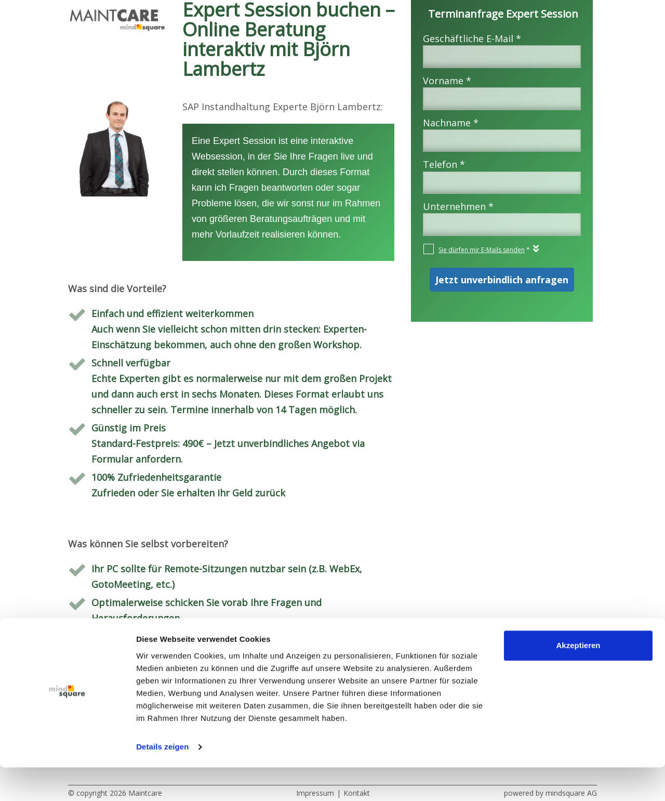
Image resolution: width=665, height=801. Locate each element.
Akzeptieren (578, 679)
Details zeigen (162, 780)
